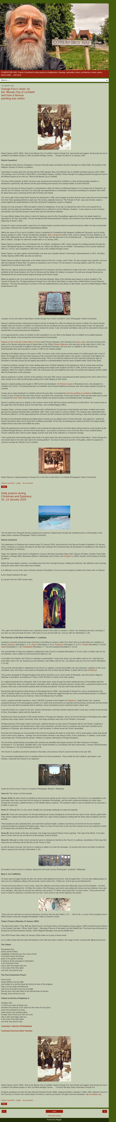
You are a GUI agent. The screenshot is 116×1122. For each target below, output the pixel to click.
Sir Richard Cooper (64, 384)
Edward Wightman (61, 344)
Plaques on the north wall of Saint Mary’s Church (20, 342)
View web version (54, 1116)
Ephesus (11, 645)
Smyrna (34, 645)
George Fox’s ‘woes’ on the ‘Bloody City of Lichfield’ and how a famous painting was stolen (18, 93)
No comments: (28, 483)
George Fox (68, 556)
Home (54, 1111)
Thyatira (85, 645)
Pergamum (59, 645)
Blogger (59, 1120)
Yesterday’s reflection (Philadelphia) (16, 1026)
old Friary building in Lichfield (77, 393)
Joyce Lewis (80, 342)
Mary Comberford (55, 235)
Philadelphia (27, 647)
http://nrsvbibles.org (93, 1094)
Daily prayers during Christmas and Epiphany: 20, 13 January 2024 (16, 496)
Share (4, 487)
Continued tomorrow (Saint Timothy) (16, 1031)
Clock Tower (18, 398)
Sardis (3, 647)
